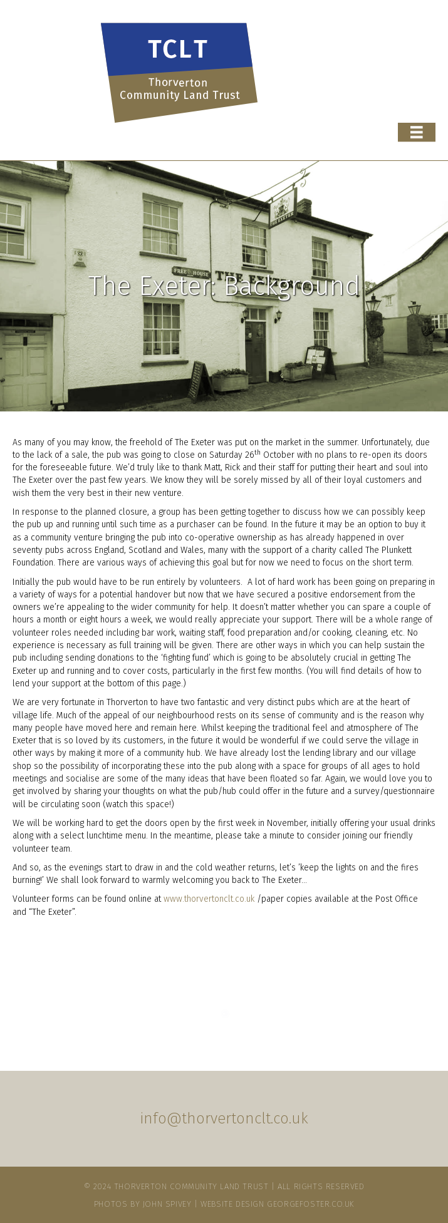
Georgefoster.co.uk (310, 1204)
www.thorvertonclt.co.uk (209, 899)
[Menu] (416, 132)
